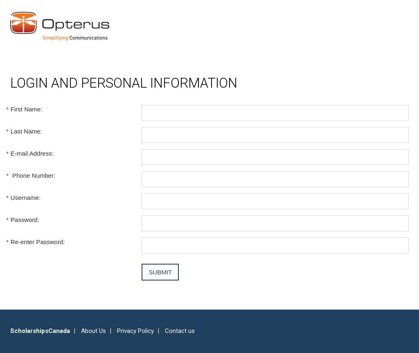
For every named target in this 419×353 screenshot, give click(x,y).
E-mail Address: (32, 153)
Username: (25, 197)
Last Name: (26, 131)
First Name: (26, 109)
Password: (24, 219)
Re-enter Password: (37, 241)
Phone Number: (32, 175)
